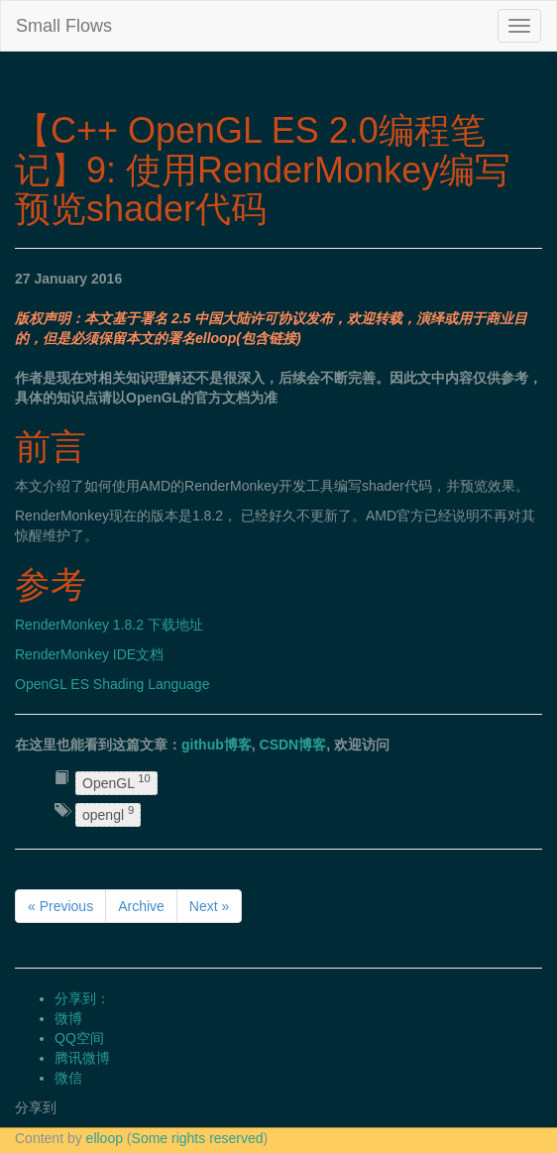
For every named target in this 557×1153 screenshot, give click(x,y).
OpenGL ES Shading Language (112, 684)
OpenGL (116, 781)
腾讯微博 (82, 1058)
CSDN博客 (293, 744)
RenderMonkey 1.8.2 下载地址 (109, 625)
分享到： (82, 998)
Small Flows (64, 26)
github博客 (216, 744)
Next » (209, 906)
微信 (68, 1078)
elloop (104, 1138)
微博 (68, 1018)
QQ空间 (79, 1038)
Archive (141, 906)
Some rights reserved (198, 1138)
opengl (108, 814)
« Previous (60, 906)
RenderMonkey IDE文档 (89, 654)
